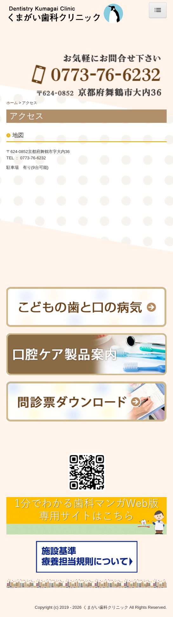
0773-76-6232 (33, 158)
